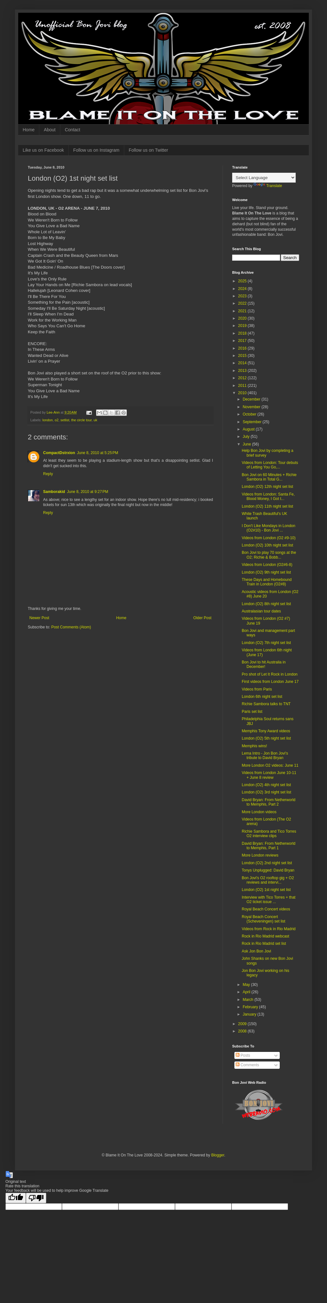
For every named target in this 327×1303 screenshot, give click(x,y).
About (50, 129)
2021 (243, 311)
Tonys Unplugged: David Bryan (268, 870)
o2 (56, 420)
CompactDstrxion (59, 453)
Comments (247, 1065)
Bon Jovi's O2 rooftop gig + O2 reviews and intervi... (268, 880)
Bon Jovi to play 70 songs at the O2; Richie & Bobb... (269, 554)
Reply (48, 474)
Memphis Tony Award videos (266, 731)
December (252, 399)
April (247, 992)
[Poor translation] (36, 1198)
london (47, 420)
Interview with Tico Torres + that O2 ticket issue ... (268, 899)
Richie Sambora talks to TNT (266, 704)
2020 (243, 318)
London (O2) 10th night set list (267, 545)
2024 (243, 288)
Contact (72, 129)
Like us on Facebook (43, 150)
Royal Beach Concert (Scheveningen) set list (263, 919)
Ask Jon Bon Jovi (256, 951)
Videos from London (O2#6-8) (267, 564)
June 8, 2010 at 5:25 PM (97, 453)
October (250, 414)
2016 (243, 348)
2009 (243, 1024)
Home (28, 129)
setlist (64, 420)
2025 (243, 281)
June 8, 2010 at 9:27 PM (87, 491)
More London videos (259, 812)
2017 (243, 340)
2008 (243, 1031)
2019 (243, 325)
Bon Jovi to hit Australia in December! (263, 664)
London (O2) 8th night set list (266, 604)
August (249, 429)
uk (95, 420)
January (250, 1014)
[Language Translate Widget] (264, 178)
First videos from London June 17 (270, 681)
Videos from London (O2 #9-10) (269, 538)
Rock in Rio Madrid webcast (265, 936)
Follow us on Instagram (96, 150)
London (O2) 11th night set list (267, 506)
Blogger (217, 1155)
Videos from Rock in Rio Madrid (269, 929)
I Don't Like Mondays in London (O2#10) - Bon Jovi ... (268, 528)
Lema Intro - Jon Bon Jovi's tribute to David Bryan (265, 755)
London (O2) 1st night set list (266, 889)
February (251, 1007)
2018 (243, 333)
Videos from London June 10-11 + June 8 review (269, 775)
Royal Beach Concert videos (266, 909)
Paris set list (252, 711)
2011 (243, 385)
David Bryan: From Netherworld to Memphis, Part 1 (268, 845)
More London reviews (260, 855)
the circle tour (81, 420)
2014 (243, 363)
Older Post (202, 618)
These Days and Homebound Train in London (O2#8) (267, 581)
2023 (243, 296)
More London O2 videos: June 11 (270, 765)
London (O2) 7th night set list (266, 643)
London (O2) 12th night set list (267, 486)
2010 (243, 393)
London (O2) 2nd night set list (267, 863)
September (252, 422)
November (252, 407)
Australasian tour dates (261, 611)
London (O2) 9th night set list (266, 572)
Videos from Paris (257, 689)
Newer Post (39, 618)
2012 (243, 378)
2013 (243, 370)
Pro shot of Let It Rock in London (270, 674)
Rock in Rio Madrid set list (264, 943)
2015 (243, 355)
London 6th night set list (262, 696)
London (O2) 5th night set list (266, 738)
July (247, 436)
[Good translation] (15, 1198)
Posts (243, 1055)
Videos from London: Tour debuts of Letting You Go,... (270, 464)
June (247, 444)
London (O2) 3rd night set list (266, 792)
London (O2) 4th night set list (266, 785)
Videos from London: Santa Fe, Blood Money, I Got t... (268, 496)
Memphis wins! (254, 746)
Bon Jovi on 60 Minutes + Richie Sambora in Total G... (269, 477)
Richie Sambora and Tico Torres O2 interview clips (269, 833)
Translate (268, 186)
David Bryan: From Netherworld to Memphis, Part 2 (268, 802)
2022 (243, 303)
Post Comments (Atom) (71, 627)
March (249, 999)
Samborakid (54, 491)
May (247, 984)
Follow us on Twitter (148, 150)
